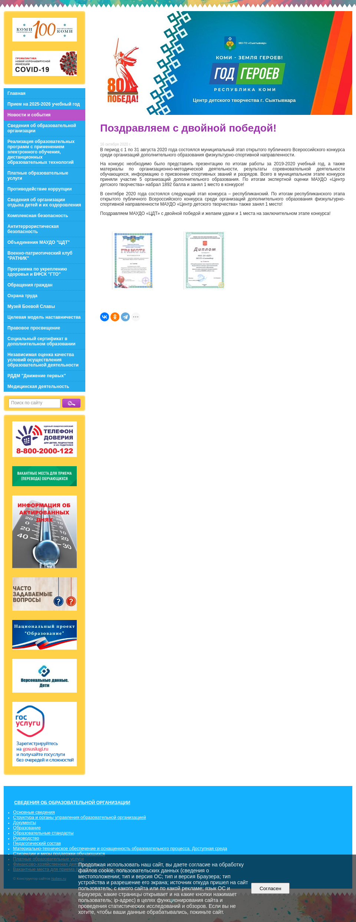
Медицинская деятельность (38, 386)
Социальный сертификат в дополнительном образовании (41, 341)
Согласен (270, 888)
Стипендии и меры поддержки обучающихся (59, 853)
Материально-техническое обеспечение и (56, 848)
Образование (26, 827)
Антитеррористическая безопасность (33, 229)
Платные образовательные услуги (37, 175)
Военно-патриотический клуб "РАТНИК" (39, 256)
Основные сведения (34, 812)
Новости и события (28, 114)
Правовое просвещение (33, 328)
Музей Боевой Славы (31, 306)
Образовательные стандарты (43, 833)
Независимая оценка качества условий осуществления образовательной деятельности (43, 360)
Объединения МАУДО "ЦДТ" (38, 242)
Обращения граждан (30, 285)
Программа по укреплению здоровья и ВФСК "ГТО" (37, 271)
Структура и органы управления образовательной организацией (79, 817)
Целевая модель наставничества (44, 317)
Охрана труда (22, 295)
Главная (16, 93)
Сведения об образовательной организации (41, 128)
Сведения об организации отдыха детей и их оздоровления (44, 202)
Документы (24, 822)
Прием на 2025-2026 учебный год (43, 104)
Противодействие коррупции (39, 189)
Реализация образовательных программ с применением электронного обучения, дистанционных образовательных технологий (41, 152)
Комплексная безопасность (37, 215)
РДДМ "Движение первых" (36, 375)
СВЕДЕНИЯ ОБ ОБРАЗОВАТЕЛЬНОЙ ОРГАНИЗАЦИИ (72, 802)
